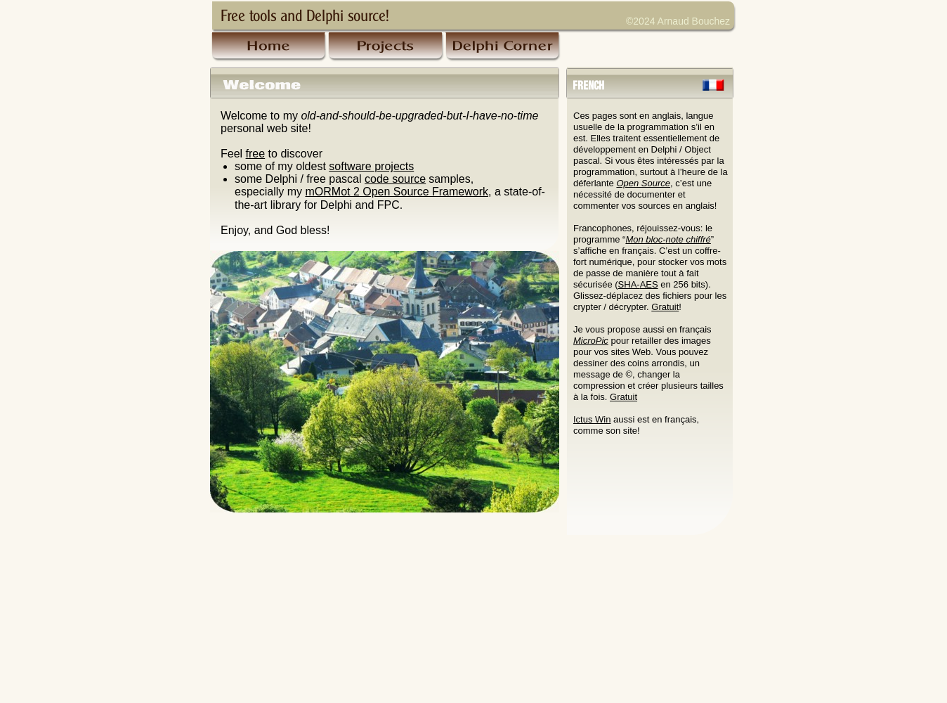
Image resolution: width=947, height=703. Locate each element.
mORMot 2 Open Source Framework (396, 192)
